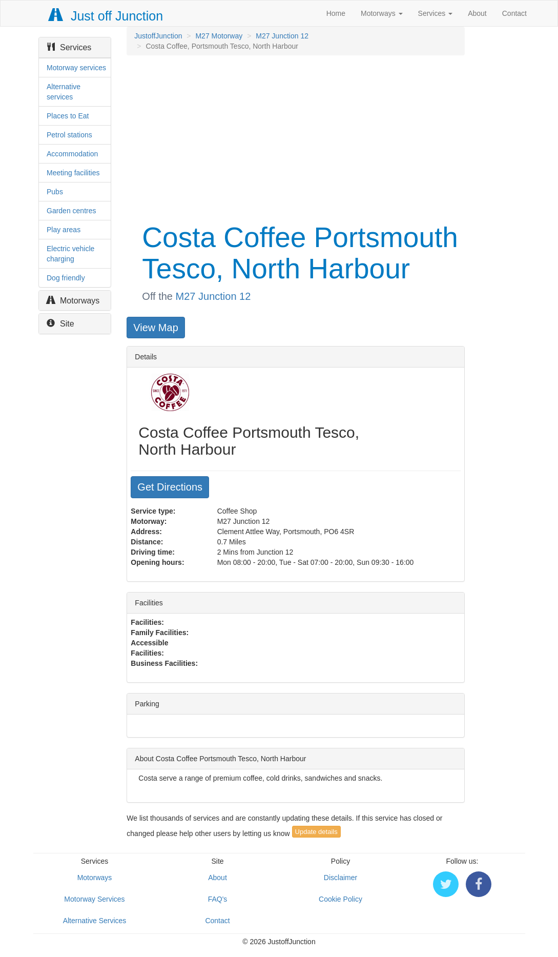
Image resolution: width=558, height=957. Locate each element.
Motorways (382, 13)
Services (435, 13)
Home (335, 13)
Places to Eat (68, 116)
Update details (316, 832)
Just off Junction (106, 16)
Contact (514, 13)
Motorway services (76, 68)
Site (60, 323)
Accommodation (72, 154)
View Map (155, 327)
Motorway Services (94, 899)
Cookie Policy (340, 899)
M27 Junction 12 (282, 36)
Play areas (63, 230)
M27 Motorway (218, 36)
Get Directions (169, 487)
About (477, 13)
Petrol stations (69, 135)
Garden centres (71, 211)
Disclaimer (340, 877)
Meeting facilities (73, 173)
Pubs (55, 192)
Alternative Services (95, 921)
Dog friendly (66, 278)
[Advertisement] (295, 137)
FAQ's (218, 899)
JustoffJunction (158, 36)
